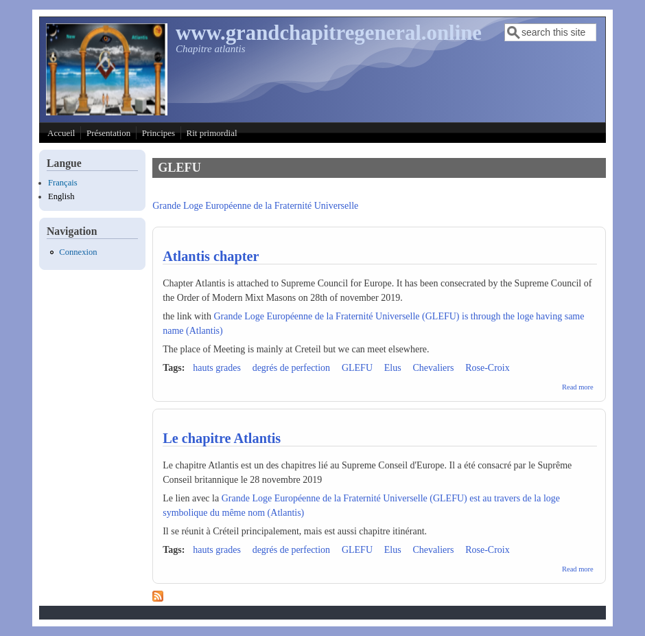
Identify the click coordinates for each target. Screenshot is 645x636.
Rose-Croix (487, 368)
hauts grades (217, 368)
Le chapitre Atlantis (222, 438)
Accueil (61, 133)
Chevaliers (433, 368)
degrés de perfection (292, 368)
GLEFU (357, 368)
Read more (578, 387)
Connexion (78, 252)
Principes (158, 133)
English (61, 196)
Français (63, 183)
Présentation (108, 133)
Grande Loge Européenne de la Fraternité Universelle (255, 206)
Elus (392, 368)
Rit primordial (212, 133)
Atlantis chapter (211, 256)
